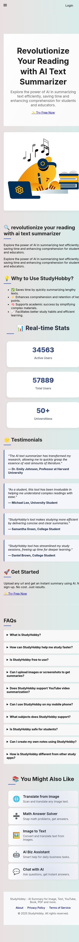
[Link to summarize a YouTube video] (43, 798)
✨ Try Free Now (43, 112)
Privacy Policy (36, 907)
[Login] (69, 5)
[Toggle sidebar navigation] (5, 5)
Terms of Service (60, 907)
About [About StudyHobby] (19, 907)
